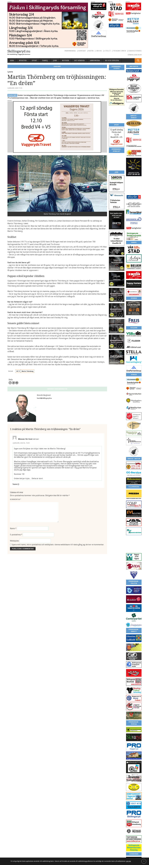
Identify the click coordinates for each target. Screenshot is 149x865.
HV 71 (18, 371)
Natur (90, 51)
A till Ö (107, 51)
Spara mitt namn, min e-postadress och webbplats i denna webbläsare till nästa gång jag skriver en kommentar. (58, 545)
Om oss (99, 51)
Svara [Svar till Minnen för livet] (15, 484)
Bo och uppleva (112, 60)
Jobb (55, 60)
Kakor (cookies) (135, 51)
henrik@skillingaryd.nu (44, 398)
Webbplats (14, 541)
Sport (34, 60)
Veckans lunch (119, 51)
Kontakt (82, 51)
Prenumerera (70, 51)
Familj (45, 60)
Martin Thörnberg (27, 371)
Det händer (79, 60)
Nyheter (22, 60)
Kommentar (15, 499)
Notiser (65, 60)
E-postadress (16, 535)
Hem (12, 60)
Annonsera (95, 60)
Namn (13, 528)
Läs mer (128, 861)
